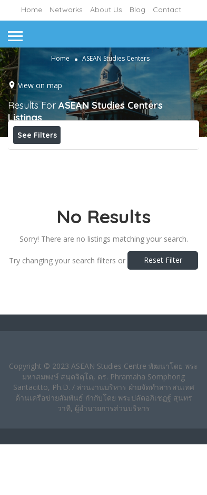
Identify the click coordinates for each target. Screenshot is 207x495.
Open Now (84, 158)
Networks (66, 9)
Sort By (37, 182)
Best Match (146, 158)
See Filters (37, 135)
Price (33, 158)
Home (31, 9)
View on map (40, 85)
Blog (137, 9)
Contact (167, 9)
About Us (106, 9)
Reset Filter (163, 311)
